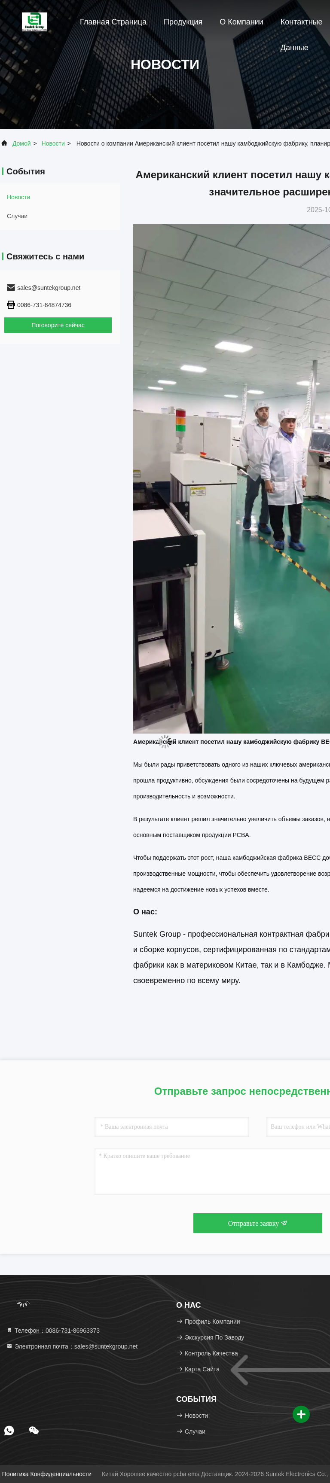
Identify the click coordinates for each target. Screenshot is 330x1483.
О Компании (241, 22)
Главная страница (113, 22)
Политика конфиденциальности (47, 1474)
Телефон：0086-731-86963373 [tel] (53, 1330)
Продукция (183, 22)
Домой (21, 143)
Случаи (17, 216)
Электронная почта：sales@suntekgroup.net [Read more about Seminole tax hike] (72, 1346)
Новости (53, 143)
